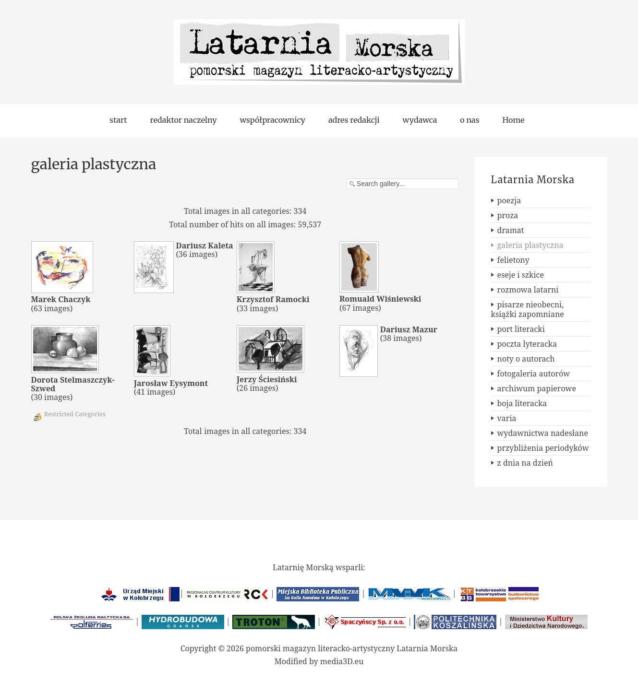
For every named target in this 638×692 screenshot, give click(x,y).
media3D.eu (342, 661)
